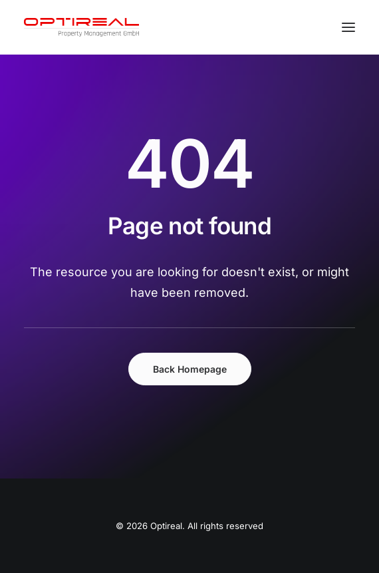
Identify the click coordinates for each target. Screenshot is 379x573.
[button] (348, 27)
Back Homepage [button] (190, 369)
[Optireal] (81, 27)
